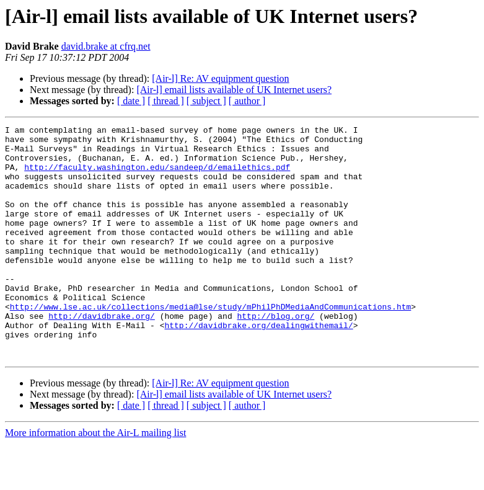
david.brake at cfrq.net (106, 46)
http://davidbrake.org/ (101, 354)
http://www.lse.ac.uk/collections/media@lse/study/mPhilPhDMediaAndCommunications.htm (210, 343)
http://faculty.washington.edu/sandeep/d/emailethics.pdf (157, 176)
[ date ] (131, 101)
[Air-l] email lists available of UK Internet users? (234, 89)
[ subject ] (206, 101)
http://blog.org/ (275, 354)
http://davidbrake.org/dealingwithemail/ (258, 366)
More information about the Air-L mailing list (95, 479)
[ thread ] (165, 101)
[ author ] (247, 101)
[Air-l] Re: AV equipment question (220, 78)
